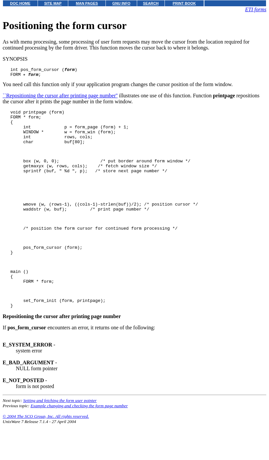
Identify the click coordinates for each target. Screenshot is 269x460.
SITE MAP (53, 3)
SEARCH (151, 3)
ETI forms (255, 9)
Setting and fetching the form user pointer (60, 436)
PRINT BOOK (184, 3)
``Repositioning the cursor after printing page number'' (60, 97)
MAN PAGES (87, 3)
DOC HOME (20, 3)
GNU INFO (121, 3)
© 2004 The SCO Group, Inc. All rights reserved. (46, 451)
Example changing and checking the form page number (79, 441)
